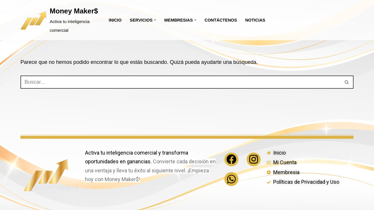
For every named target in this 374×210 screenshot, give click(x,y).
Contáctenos (221, 20)
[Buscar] (180, 82)
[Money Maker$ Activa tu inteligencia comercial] (59, 20)
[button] (155, 20)
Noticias (255, 20)
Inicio (115, 20)
